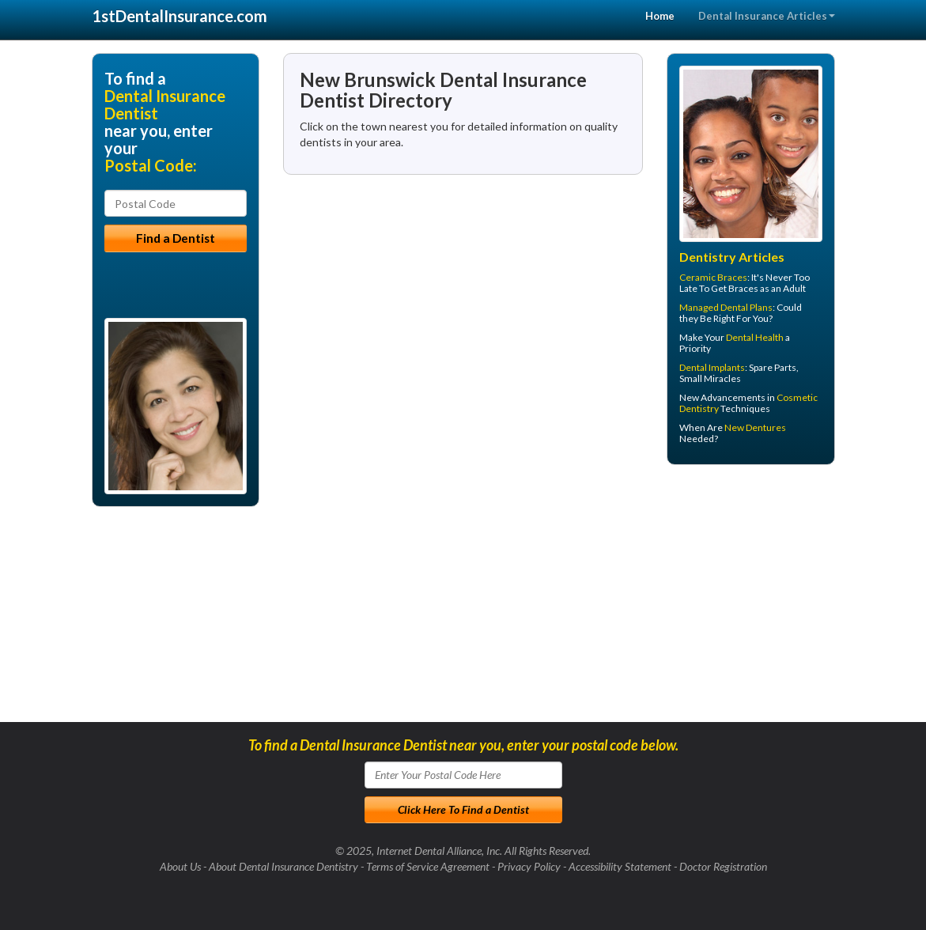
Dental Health (755, 337)
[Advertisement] (748, 599)
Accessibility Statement (620, 866)
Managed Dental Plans (726, 307)
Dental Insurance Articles (766, 15)
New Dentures (755, 427)
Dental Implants (712, 367)
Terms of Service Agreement (427, 866)
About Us (180, 866)
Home (660, 15)
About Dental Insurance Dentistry (283, 866)
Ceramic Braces (713, 277)
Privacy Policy (529, 866)
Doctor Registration (723, 866)
